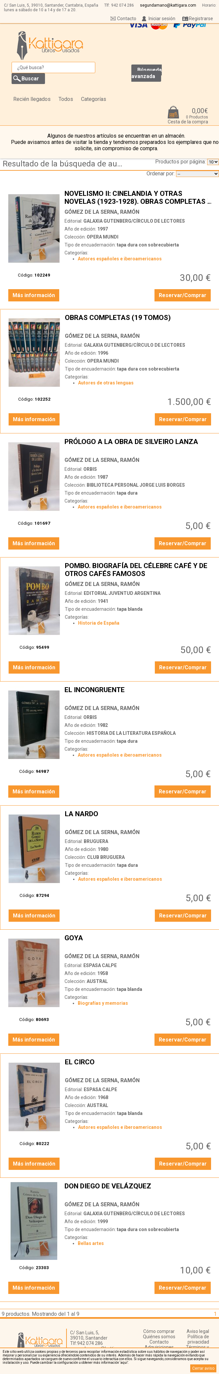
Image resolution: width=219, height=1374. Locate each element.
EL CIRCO (139, 1066)
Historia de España (98, 623)
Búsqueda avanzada (146, 73)
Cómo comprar (159, 1331)
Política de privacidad (198, 1339)
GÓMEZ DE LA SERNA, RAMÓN (102, 212)
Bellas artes (91, 1243)
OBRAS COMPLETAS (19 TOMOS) (139, 322)
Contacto (126, 18)
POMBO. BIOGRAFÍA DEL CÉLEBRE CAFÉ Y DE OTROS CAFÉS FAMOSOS (139, 570)
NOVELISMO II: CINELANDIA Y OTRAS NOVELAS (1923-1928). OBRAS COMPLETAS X (138, 197)
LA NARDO (139, 818)
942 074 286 (122, 5)
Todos (66, 99)
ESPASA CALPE (100, 965)
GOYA (138, 942)
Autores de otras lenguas (106, 382)
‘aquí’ (124, 1362)
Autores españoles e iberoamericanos (120, 258)
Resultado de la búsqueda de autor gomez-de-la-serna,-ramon (64, 163)
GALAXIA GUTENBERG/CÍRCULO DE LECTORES (134, 221)
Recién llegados (32, 99)
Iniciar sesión (162, 18)
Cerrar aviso (203, 1368)
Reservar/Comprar (182, 295)
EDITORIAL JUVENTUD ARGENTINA (122, 593)
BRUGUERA (96, 841)
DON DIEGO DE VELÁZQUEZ (138, 1190)
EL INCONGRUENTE (138, 694)
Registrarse (201, 18)
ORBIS (90, 469)
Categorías (93, 99)
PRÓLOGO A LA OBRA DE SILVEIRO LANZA (138, 446)
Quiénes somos (159, 1336)
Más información (34, 295)
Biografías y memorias (103, 1003)
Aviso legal (198, 1331)
